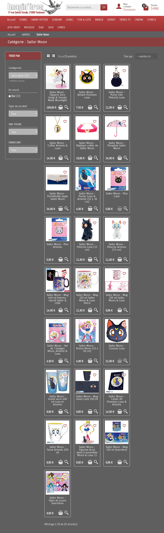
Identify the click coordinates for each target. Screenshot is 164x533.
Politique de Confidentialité (42, 490)
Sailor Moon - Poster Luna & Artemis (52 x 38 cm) (146, 146)
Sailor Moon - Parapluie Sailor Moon (87, 145)
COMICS (151, 19)
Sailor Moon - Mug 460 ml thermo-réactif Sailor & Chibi (57, 247)
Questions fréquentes (49, 510)
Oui (15, 96)
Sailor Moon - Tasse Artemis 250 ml (87, 347)
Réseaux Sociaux (103, 488)
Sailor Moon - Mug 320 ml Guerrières (146, 346)
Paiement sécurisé (48, 478)
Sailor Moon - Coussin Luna (87, 296)
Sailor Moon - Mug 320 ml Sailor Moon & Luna (116, 246)
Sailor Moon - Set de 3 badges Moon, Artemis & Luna (145, 247)
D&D (41, 27)
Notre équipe (101, 474)
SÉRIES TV (125, 19)
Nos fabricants (74, 478)
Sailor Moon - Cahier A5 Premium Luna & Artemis (57, 349)
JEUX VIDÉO (13, 27)
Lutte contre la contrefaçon (72, 485)
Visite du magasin (103, 469)
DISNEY (111, 19)
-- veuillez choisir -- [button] (147, 56)
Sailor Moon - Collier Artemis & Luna (146, 95)
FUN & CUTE (84, 19)
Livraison (42, 469)
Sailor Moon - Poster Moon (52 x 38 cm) (57, 297)
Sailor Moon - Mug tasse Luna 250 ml (146, 296)
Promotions (72, 469)
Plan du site (100, 478)
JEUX (50, 27)
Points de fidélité (47, 474)
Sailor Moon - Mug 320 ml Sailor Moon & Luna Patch (87, 247)
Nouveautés (72, 474)
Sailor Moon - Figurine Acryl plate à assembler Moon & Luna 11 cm (116, 350)
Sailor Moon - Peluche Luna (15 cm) (116, 196)
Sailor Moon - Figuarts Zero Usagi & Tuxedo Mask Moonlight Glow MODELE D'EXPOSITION (57, 99)
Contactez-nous (102, 483)
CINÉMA (139, 19)
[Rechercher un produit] (83, 7)
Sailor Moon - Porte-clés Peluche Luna (116, 95)
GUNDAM (57, 19)
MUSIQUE (29, 27)
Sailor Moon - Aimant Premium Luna (87, 95)
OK (103, 7)
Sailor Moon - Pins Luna (57, 195)
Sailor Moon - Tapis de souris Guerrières (57, 398)
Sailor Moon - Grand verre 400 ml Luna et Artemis (116, 298)
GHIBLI (69, 19)
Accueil (11, 19)
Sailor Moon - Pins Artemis (87, 195)
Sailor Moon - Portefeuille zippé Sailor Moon (116, 145)
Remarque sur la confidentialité (44, 499)
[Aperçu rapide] (66, 107)
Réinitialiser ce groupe (17, 81)
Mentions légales (47, 505)
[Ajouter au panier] (60, 107)
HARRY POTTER (39, 19)
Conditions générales (49, 483)
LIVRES (61, 27)
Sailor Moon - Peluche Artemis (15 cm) (145, 196)
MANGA (99, 19)
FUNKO (23, 19)
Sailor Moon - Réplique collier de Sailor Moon (57, 145)
